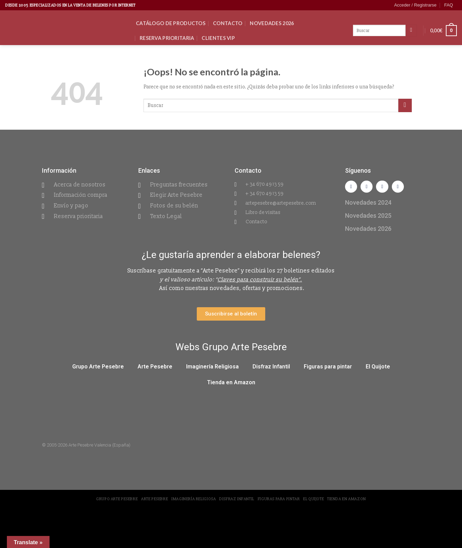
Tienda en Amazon (231, 383)
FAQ (448, 5)
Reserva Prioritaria (167, 38)
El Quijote (378, 368)
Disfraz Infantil (271, 368)
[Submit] (405, 105)
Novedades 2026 (272, 23)
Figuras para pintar (328, 368)
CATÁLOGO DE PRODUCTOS (170, 23)
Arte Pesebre (155, 368)
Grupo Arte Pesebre (98, 368)
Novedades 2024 (368, 203)
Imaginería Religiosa (212, 368)
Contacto (227, 23)
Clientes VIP (218, 38)
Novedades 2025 (368, 217)
